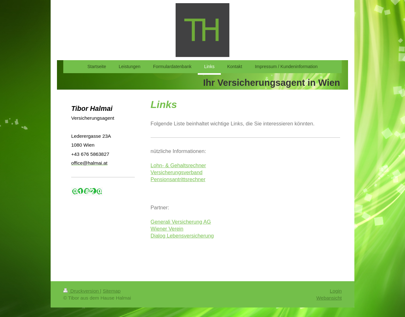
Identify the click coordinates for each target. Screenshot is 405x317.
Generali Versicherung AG (181, 222)
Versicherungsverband (176, 172)
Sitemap (112, 291)
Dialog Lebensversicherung (182, 235)
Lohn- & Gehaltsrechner (178, 165)
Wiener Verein (167, 228)
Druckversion (81, 291)
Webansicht (329, 298)
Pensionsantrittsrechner (178, 179)
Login (336, 291)
